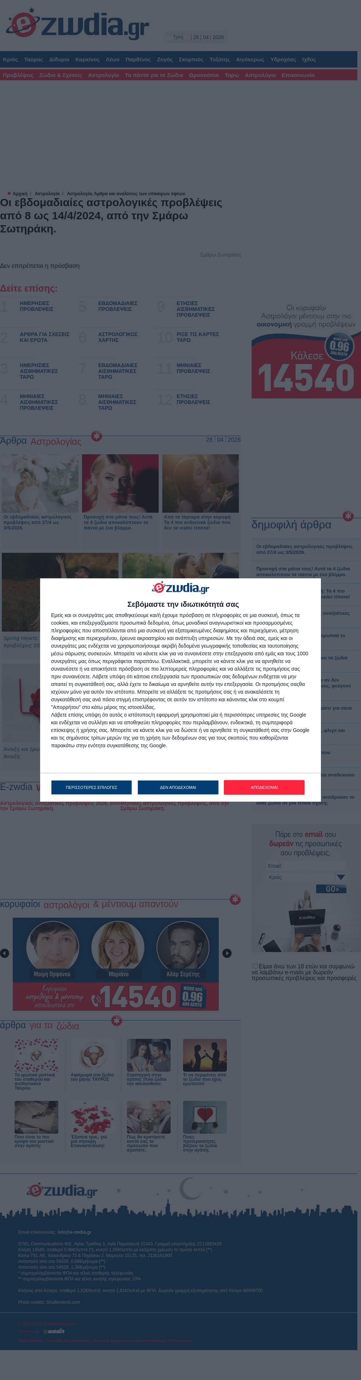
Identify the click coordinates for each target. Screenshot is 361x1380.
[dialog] (180, 690)
